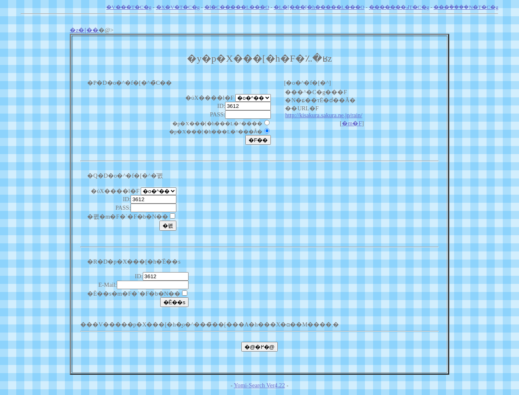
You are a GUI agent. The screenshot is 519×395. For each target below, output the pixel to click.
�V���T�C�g (128, 7)
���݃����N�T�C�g (465, 7)
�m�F (352, 123)
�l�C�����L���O (236, 7)
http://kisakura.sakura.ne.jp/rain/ (323, 115)
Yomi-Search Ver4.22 (259, 385)
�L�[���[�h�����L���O (319, 7)
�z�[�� (84, 30)
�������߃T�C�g (399, 7)
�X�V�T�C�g (178, 7)
